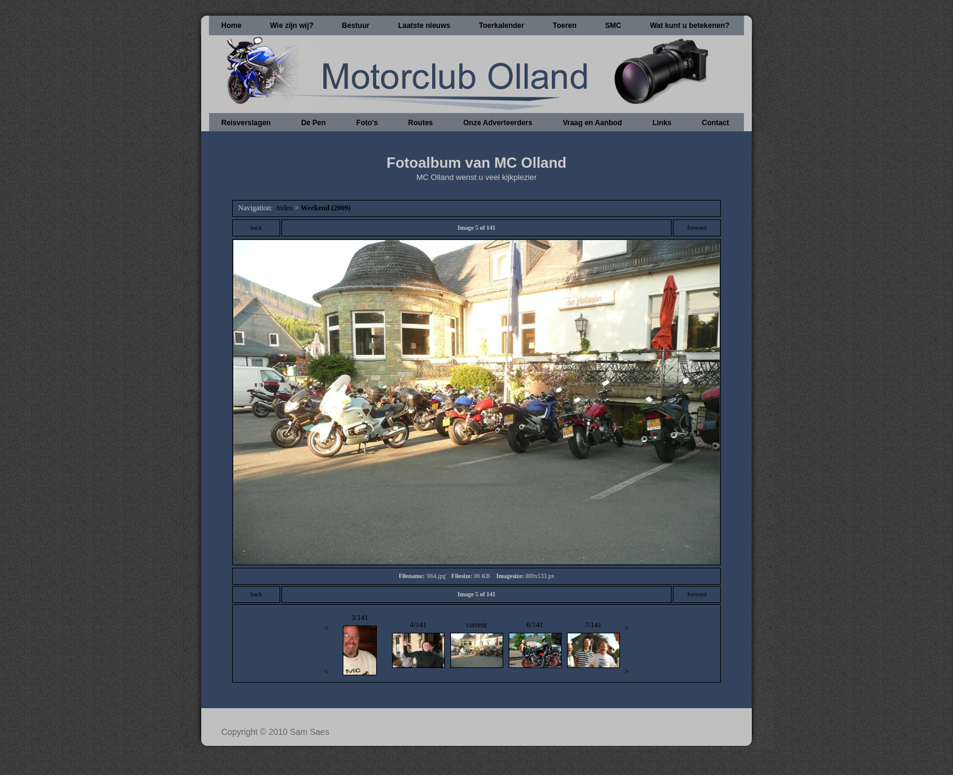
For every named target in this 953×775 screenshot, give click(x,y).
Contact (715, 123)
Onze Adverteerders (497, 123)
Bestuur (356, 25)
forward (697, 227)
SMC (613, 25)
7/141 (593, 644)
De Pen (313, 123)
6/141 (535, 645)
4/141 (418, 644)
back (256, 227)
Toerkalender (501, 25)
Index (285, 208)
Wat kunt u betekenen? (689, 25)
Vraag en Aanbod (592, 123)
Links (661, 123)
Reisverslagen (245, 123)
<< (327, 649)
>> (627, 649)
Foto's (367, 123)
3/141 (359, 644)
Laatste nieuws (424, 25)
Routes (420, 123)
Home (231, 25)
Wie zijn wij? (291, 25)
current (476, 644)
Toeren (564, 25)
